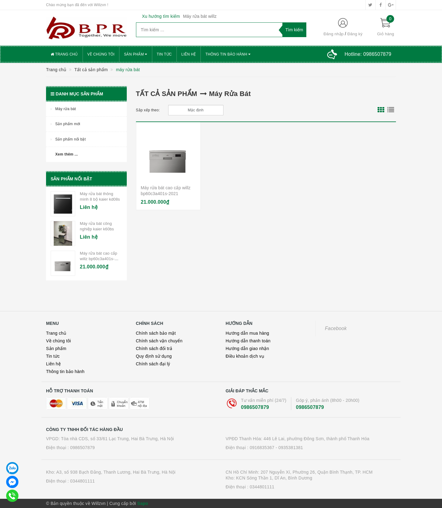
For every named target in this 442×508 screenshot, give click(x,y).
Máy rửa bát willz (200, 16)
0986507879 (255, 407)
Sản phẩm (135, 54)
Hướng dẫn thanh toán (248, 340)
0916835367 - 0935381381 (276, 447)
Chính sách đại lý (153, 363)
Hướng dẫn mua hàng (247, 333)
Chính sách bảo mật (156, 333)
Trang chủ (64, 54)
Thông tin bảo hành (227, 54)
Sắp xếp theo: (148, 110)
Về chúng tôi (100, 54)
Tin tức (164, 54)
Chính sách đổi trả (154, 348)
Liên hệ (188, 54)
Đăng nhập (334, 34)
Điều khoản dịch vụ (245, 356)
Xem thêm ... (66, 154)
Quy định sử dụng (154, 356)
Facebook (336, 328)
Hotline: (368, 54)
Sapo (142, 503)
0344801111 (82, 481)
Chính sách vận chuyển (159, 340)
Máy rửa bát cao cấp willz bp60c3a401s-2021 (98, 259)
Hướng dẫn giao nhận (247, 348)
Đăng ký (355, 34)
